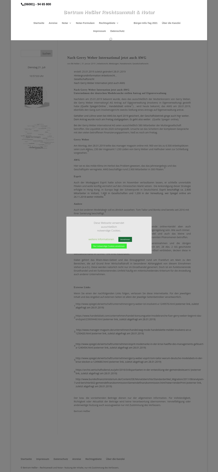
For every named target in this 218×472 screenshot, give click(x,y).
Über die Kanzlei (171, 23)
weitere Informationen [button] (101, 239)
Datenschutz (117, 31)
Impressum (99, 31)
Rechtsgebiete (107, 23)
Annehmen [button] (125, 239)
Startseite (38, 23)
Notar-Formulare (85, 23)
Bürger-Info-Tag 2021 (146, 23)
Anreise (53, 23)
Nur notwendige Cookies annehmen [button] (109, 246)
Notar (65, 23)
